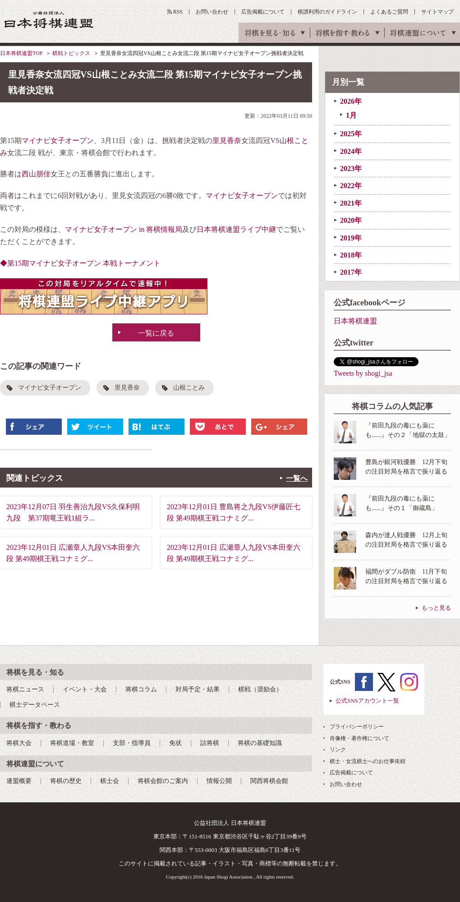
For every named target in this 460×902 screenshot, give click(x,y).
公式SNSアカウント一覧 (367, 700)
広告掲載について (263, 12)
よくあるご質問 (389, 12)
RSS (178, 12)
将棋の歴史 (66, 781)
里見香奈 (226, 140)
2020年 (351, 220)
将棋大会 (19, 743)
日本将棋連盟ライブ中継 (236, 229)
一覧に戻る (156, 333)
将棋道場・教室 (72, 743)
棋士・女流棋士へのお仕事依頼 (367, 761)
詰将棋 (209, 743)
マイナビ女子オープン (58, 140)
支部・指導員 (132, 743)
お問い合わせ (212, 12)
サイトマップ (437, 12)
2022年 (351, 185)
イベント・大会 (85, 689)
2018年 (351, 255)
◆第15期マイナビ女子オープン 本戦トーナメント (80, 263)
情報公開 (219, 781)
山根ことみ (189, 387)
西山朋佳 (36, 174)
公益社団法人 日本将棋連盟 (49, 19)
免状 (175, 743)
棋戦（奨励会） (260, 689)
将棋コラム (141, 689)
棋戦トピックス (71, 53)
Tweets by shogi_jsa (363, 373)
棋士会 (109, 781)
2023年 (351, 168)
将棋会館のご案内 (163, 781)
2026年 (351, 101)
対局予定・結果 (197, 689)
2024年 (351, 151)
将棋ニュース (25, 689)
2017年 (351, 272)
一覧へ (297, 478)
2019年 (351, 238)
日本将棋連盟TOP (21, 53)
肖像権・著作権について (359, 738)
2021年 (351, 203)
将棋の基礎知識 (260, 743)
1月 (351, 115)
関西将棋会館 (269, 781)
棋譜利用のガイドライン (327, 12)
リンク (338, 749)
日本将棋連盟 (355, 321)
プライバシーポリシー (357, 726)
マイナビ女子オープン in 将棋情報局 (123, 229)
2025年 (351, 134)
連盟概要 (19, 781)
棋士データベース (34, 704)
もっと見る (436, 607)
